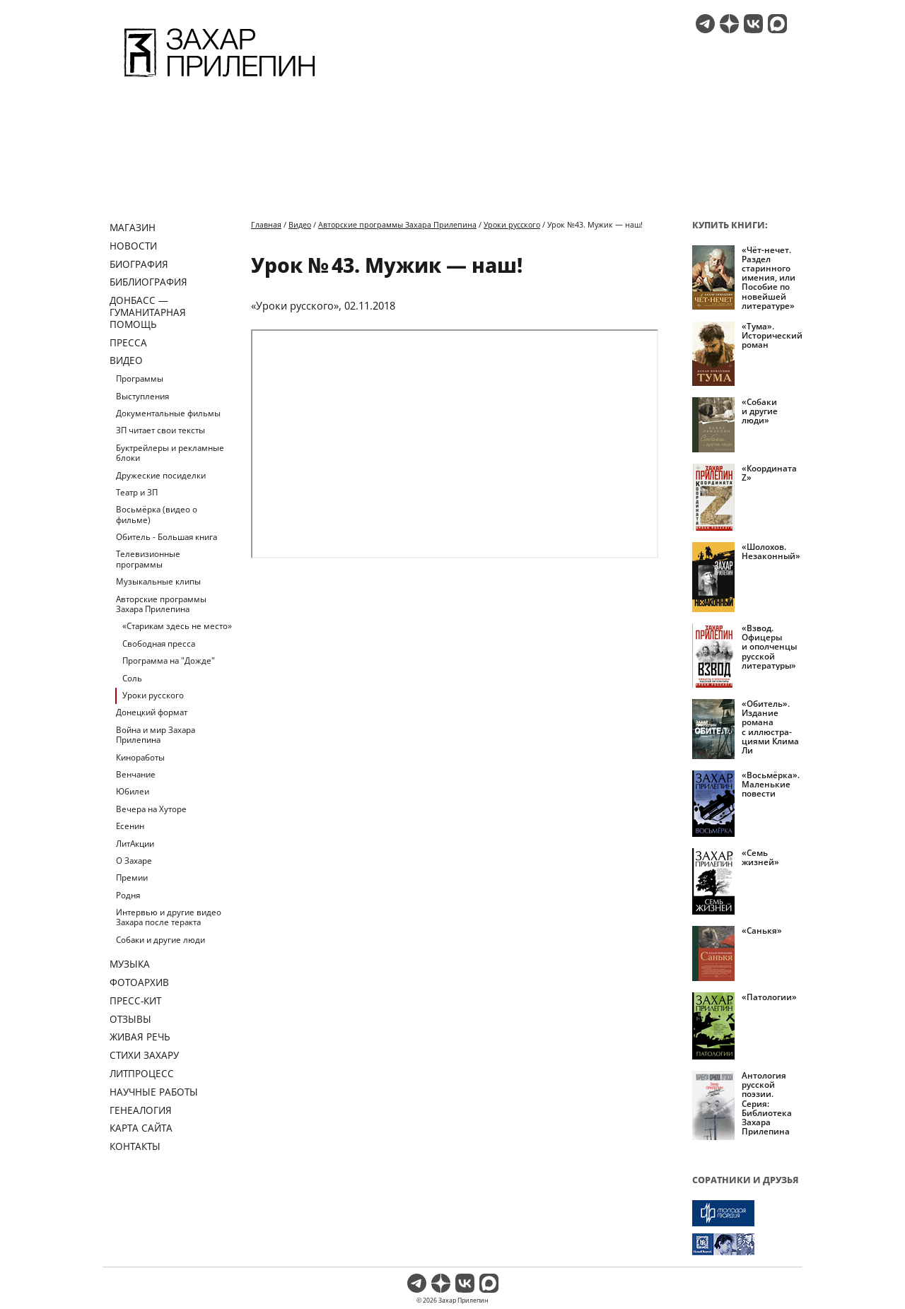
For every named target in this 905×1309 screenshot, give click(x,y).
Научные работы (154, 1091)
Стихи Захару (144, 1055)
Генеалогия (141, 1110)
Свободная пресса (158, 644)
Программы (139, 378)
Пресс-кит (135, 1000)
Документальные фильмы (168, 413)
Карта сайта (141, 1127)
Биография (139, 264)
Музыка (130, 963)
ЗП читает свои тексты (160, 430)
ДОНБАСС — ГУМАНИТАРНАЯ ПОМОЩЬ (148, 312)
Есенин (130, 826)
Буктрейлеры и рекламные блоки (170, 453)
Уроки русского (153, 695)
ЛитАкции (135, 844)
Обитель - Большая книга (166, 537)
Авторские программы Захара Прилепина (161, 604)
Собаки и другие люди (160, 940)
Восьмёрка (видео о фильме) (156, 514)
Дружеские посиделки (161, 475)
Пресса (128, 342)
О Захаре (134, 861)
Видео (126, 360)
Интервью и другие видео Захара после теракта (168, 917)
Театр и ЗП (137, 492)
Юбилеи (132, 791)
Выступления (142, 396)
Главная (266, 224)
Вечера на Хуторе (151, 809)
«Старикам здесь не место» (177, 626)
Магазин (133, 227)
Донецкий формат (151, 712)
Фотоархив (139, 982)
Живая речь (140, 1036)
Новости (133, 245)
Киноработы (140, 757)
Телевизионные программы (148, 559)
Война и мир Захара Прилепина (155, 735)
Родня (128, 895)
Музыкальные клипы (158, 581)
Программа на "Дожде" (168, 660)
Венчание (136, 774)
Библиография (148, 281)
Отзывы (130, 1019)
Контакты (135, 1146)
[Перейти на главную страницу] (219, 79)
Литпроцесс (142, 1073)
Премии (132, 877)
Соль (132, 678)
